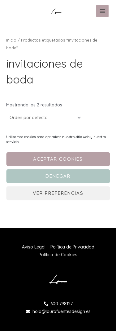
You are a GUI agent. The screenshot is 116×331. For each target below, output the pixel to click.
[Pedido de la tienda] (44, 117)
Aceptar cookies (58, 159)
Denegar (58, 176)
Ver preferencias (58, 193)
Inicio (11, 40)
